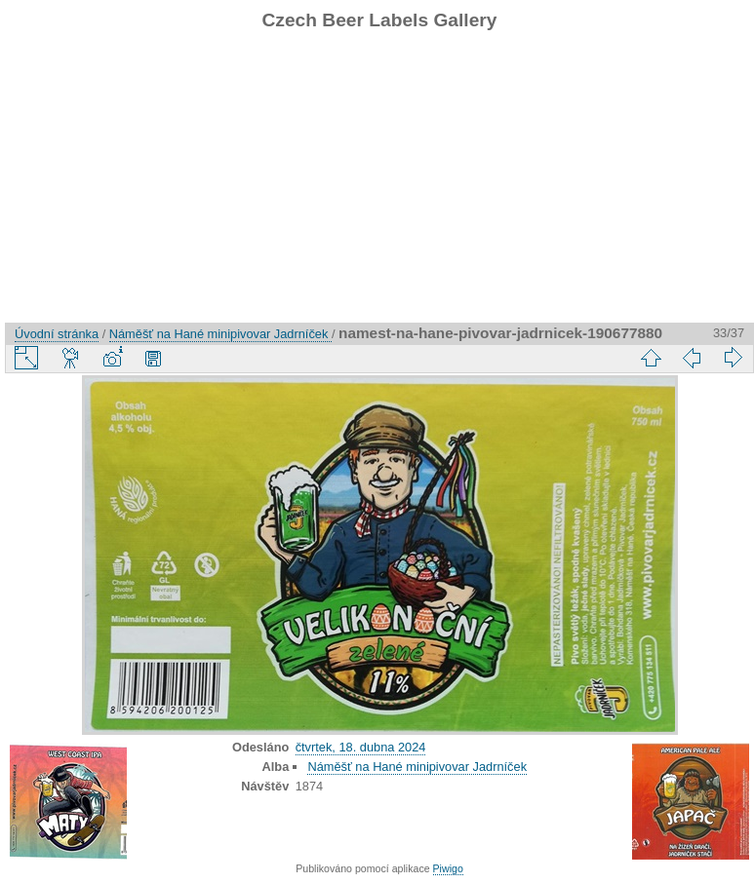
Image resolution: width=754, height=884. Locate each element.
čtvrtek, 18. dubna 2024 (361, 747)
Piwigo (448, 868)
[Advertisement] (379, 186)
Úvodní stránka (57, 334)
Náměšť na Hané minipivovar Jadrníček (220, 334)
